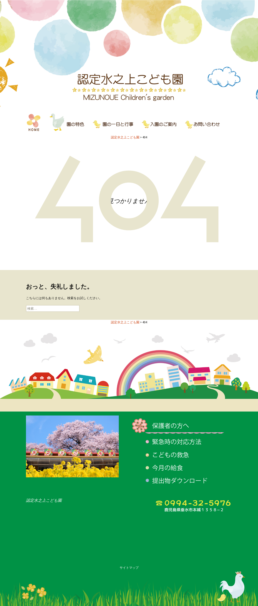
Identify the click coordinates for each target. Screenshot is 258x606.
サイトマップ (129, 568)
